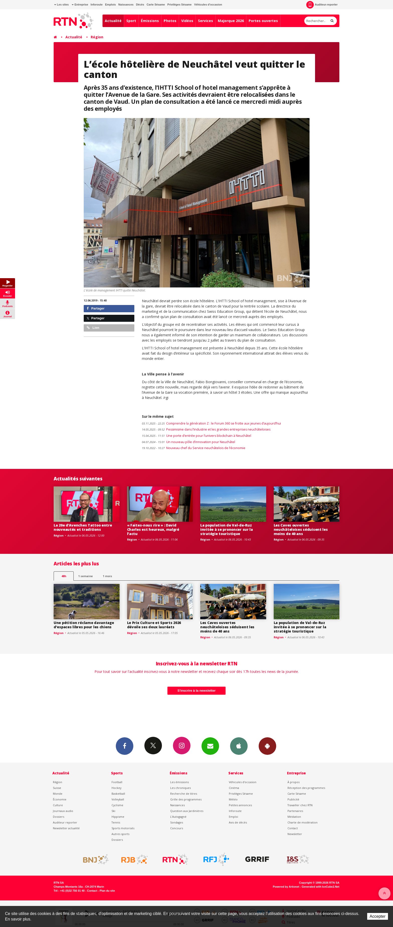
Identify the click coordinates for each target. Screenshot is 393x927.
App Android (267, 745)
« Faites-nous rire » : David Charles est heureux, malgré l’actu (153, 529)
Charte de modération (302, 822)
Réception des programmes (306, 787)
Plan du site (107, 890)
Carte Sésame (156, 4)
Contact (292, 828)
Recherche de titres (183, 793)
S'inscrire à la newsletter (196, 690)
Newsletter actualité (66, 828)
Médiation (294, 816)
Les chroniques (180, 787)
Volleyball (118, 799)
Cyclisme (117, 805)
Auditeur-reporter (322, 5)
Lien (93, 328)
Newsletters (210, 745)
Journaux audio (63, 810)
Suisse (57, 787)
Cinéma (234, 787)
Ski (113, 810)
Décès (140, 4)
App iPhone (239, 745)
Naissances (126, 4)
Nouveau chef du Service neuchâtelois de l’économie (193, 448)
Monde (57, 793)
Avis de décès (238, 822)
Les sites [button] (61, 4)
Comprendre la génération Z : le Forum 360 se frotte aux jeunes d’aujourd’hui (211, 423)
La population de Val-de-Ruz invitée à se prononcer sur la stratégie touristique (226, 529)
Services (205, 20)
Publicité (293, 799)
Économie (59, 799)
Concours (176, 828)
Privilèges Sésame (179, 4)
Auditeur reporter (65, 822)
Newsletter (294, 834)
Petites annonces (240, 805)
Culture (58, 805)
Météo (233, 799)
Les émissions (179, 782)
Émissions (150, 20)
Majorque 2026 (231, 20)
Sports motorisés (123, 828)
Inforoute (97, 4)
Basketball (118, 793)
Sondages (176, 822)
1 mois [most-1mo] (107, 576)
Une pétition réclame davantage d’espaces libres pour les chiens (84, 624)
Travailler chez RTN (300, 805)
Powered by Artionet (286, 886)
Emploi (233, 816)
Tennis (116, 822)
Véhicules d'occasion (208, 4)
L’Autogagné (178, 816)
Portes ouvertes (263, 20)
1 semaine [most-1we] (85, 576)
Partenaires (295, 810)
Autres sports (120, 834)
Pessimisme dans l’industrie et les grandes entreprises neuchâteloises (206, 429)
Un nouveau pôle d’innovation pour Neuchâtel (188, 442)
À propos (293, 782)
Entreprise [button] (80, 4)
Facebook (124, 745)
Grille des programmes (186, 799)
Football (117, 782)
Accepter (377, 916)
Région (97, 37)
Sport (131, 20)
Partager (96, 308)
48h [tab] (63, 576)
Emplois (110, 4)
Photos (170, 20)
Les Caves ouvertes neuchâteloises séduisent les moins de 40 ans (301, 529)
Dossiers (58, 816)
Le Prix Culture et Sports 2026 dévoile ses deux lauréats (154, 624)
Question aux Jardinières (186, 810)
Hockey (116, 787)
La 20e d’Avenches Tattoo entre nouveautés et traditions (83, 527)
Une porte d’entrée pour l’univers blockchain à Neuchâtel (196, 436)
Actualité (113, 20)
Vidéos (187, 20)
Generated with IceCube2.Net (320, 886)
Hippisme (118, 816)
